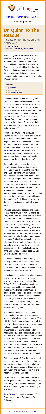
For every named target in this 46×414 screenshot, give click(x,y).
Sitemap (28, 21)
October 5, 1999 (20, 49)
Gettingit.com (31, 412)
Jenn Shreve (12, 46)
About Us (18, 21)
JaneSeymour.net (12, 150)
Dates (27, 17)
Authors (20, 17)
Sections (35, 17)
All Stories (11, 17)
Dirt (32, 49)
